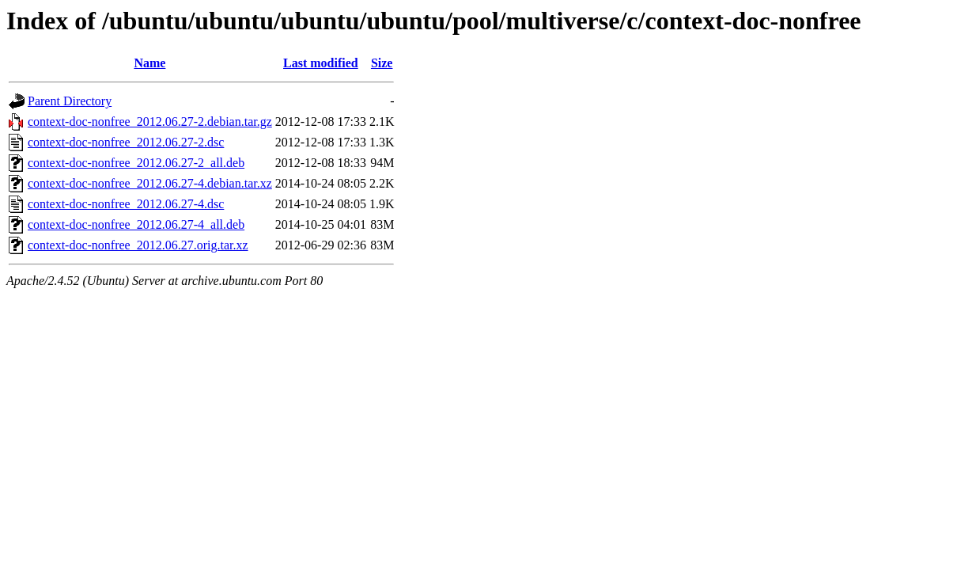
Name (149, 63)
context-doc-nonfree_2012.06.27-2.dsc (126, 142)
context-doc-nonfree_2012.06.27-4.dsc (126, 204)
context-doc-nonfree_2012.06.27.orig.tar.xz (138, 245)
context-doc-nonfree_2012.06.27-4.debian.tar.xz (150, 183)
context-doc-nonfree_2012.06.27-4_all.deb (136, 224)
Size (382, 63)
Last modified (320, 63)
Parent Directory (70, 101)
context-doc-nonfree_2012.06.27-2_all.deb (136, 162)
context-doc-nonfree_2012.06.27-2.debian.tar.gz (150, 121)
